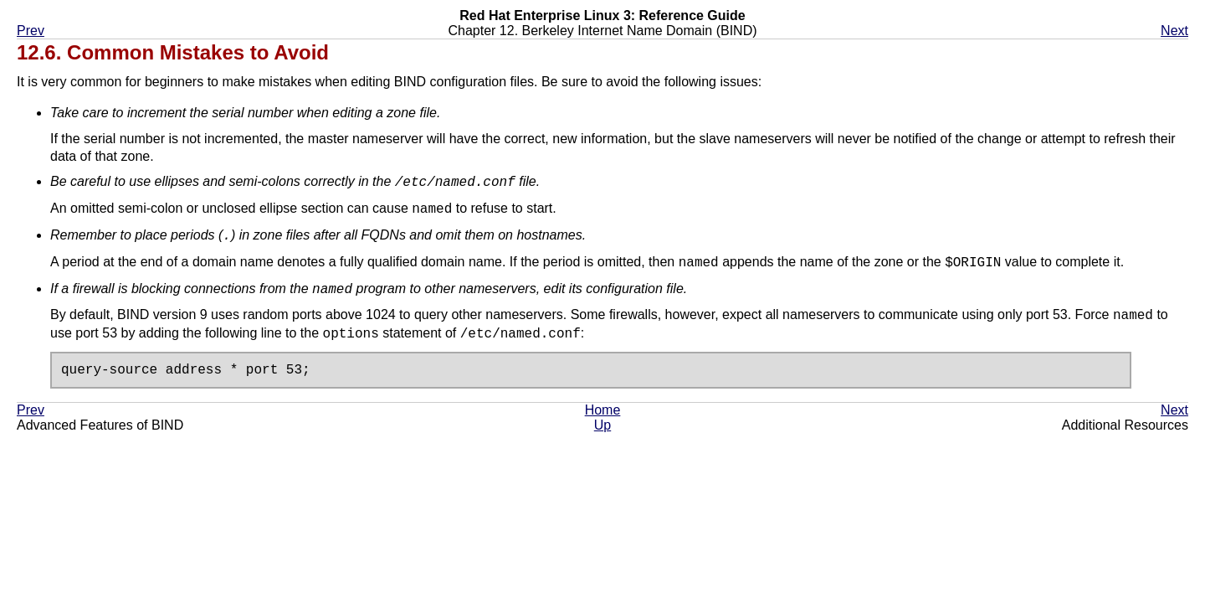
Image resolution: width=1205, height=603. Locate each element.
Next (1174, 30)
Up (602, 426)
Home (603, 411)
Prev (30, 30)
